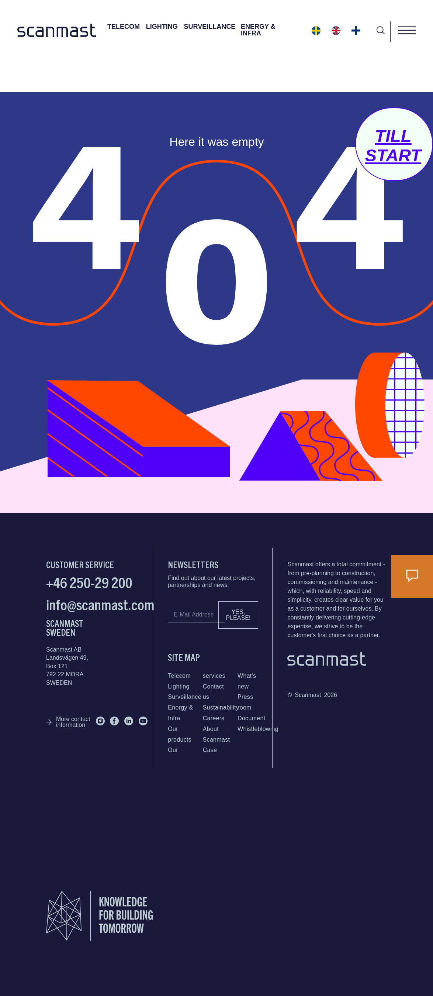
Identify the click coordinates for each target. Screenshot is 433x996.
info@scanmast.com (100, 604)
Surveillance (210, 26)
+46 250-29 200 (89, 582)
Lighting (162, 26)
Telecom (123, 26)
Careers (214, 718)
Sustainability (221, 707)
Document (251, 718)
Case (210, 750)
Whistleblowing (258, 729)
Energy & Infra (258, 30)
